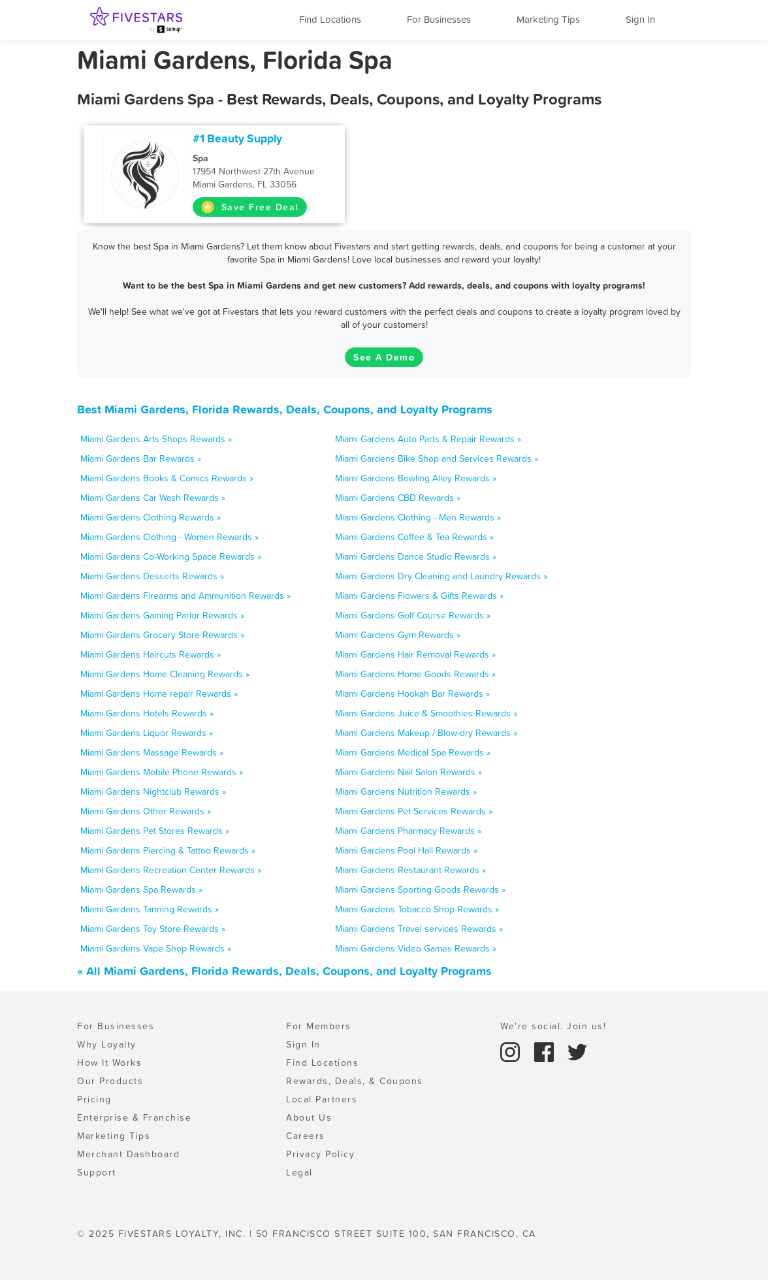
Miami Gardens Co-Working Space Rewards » (170, 556)
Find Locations (330, 19)
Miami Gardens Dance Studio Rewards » (415, 556)
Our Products (110, 1080)
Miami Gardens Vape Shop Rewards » (155, 948)
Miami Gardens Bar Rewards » (140, 458)
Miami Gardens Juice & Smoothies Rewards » (426, 713)
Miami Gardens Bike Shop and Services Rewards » (436, 458)
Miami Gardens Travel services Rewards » (419, 928)
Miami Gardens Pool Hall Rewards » (406, 850)
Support (96, 1172)
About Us (309, 1117)
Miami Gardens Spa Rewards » (141, 889)
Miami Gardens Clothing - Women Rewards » (169, 536)
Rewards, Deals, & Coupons (354, 1080)
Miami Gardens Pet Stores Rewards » (154, 830)
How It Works (109, 1062)
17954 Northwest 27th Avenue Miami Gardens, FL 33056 (264, 171)
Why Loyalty (106, 1044)
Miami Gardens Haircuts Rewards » (150, 654)
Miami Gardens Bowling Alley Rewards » (415, 478)
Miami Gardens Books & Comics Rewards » (166, 478)
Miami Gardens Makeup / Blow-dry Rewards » (426, 732)
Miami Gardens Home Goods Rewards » (415, 673)
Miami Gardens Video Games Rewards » (415, 948)
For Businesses (439, 19)
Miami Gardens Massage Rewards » (151, 752)
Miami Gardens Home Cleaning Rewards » (164, 673)
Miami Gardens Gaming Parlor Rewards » (162, 615)
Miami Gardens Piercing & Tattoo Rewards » (167, 850)
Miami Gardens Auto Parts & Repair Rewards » (428, 438)
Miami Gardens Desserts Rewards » (152, 576)
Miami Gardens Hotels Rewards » (147, 713)
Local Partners (321, 1099)
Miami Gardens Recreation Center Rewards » (170, 869)
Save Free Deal (249, 207)
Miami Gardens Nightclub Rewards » (153, 791)
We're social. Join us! (553, 1025)
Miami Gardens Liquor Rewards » (146, 732)
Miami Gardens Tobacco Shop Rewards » (417, 909)
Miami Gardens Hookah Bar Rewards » (412, 693)
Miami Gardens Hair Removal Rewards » (415, 654)
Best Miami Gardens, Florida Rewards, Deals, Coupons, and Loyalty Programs (284, 409)
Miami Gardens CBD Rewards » (397, 497)
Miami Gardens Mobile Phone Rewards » (161, 771)
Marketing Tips (548, 19)
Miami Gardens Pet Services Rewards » (413, 811)
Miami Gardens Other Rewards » (145, 811)
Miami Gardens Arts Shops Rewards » (156, 438)
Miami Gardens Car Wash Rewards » (152, 497)
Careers (305, 1135)
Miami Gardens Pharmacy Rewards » (408, 830)
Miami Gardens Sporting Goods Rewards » (420, 889)
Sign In (640, 19)
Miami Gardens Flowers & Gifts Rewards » (419, 595)
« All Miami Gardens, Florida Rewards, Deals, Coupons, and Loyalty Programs (284, 971)
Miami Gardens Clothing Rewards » (150, 517)
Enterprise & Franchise (134, 1117)
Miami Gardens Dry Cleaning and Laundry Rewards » (441, 576)
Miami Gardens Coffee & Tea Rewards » (414, 536)
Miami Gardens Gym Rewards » (397, 634)
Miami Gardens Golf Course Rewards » (412, 615)
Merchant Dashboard (128, 1153)
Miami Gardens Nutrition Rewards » (406, 791)
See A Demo (384, 357)
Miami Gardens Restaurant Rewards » (410, 869)
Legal (299, 1172)
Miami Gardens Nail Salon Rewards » (408, 771)
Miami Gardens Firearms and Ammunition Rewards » (185, 595)
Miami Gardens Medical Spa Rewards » (412, 752)
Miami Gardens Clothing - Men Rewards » (418, 517)
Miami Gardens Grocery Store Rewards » (162, 634)
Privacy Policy (320, 1153)
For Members (318, 1025)
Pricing (94, 1099)
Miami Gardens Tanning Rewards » (149, 909)
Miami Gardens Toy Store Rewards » (152, 928)
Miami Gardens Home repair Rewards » (159, 693)
